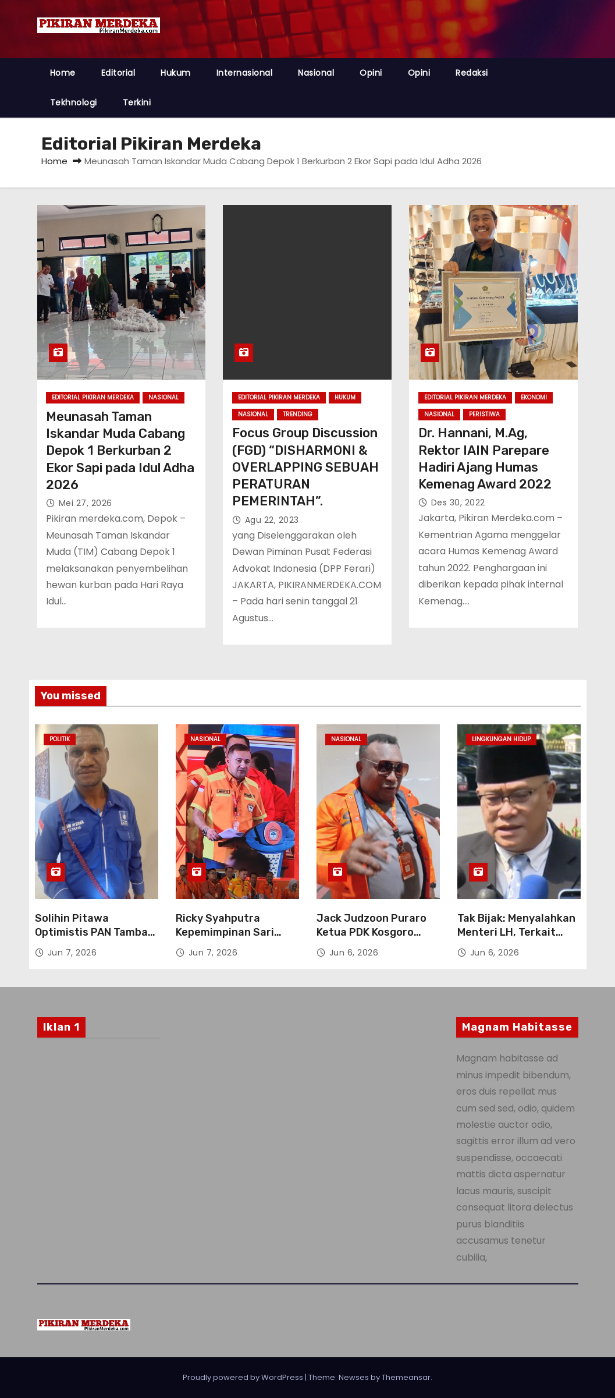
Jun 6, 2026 (354, 952)
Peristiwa (484, 414)
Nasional (316, 73)
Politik (59, 739)
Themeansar (406, 1377)
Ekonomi (534, 397)
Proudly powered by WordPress (244, 1377)
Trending (297, 414)
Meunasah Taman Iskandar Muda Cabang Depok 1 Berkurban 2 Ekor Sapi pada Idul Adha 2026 (120, 451)
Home (63, 73)
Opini (371, 73)
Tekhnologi (73, 102)
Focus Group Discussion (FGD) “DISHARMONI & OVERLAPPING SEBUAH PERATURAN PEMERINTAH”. (305, 467)
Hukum (176, 73)
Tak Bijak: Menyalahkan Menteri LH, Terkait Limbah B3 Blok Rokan (516, 932)
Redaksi (472, 73)
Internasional (244, 73)
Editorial (118, 73)
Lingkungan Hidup (501, 739)
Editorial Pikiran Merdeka (93, 397)
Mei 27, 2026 (85, 503)
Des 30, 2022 (458, 502)
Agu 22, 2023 (272, 520)
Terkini (137, 102)
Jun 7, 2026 (72, 952)
